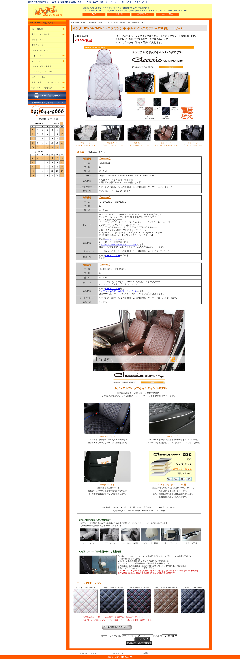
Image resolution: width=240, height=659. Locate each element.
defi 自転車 (37, 29)
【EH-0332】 (105, 264)
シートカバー (80, 22)
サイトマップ (117, 653)
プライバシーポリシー (88, 653)
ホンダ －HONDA (111, 22)
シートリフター (112, 239)
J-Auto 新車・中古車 (42, 66)
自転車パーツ (37, 40)
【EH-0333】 (105, 197)
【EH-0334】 (105, 158)
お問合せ (146, 653)
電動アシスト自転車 (40, 34)
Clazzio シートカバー (95, 22)
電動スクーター (38, 45)
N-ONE (122, 22)
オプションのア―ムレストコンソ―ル (119, 244)
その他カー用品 (38, 77)
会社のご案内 (167, 14)
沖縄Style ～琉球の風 (42, 88)
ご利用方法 (118, 14)
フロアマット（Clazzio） (43, 72)
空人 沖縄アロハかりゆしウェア (46, 82)
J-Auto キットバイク (42, 50)
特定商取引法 (142, 14)
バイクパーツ (37, 56)
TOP (94, 14)
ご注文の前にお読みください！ (117, 627)
